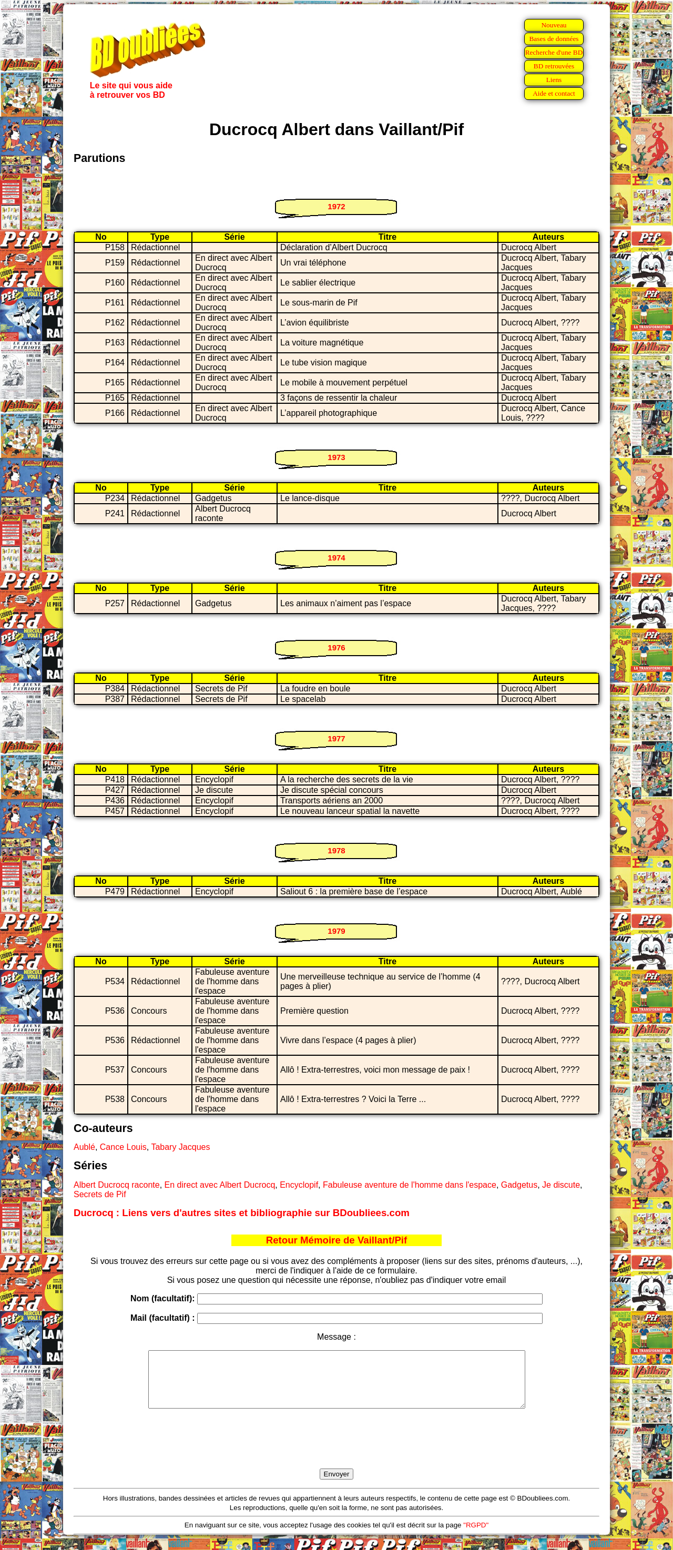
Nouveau (553, 25)
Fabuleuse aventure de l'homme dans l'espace (409, 1184)
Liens (554, 80)
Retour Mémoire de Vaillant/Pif (336, 1240)
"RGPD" (475, 1536)
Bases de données (553, 39)
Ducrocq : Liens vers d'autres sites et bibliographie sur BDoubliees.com (242, 1212)
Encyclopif (299, 1184)
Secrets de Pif (100, 1194)
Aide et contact (554, 93)
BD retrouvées (554, 66)
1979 (336, 930)
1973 (336, 457)
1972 (336, 206)
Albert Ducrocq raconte (117, 1184)
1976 (336, 647)
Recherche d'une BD (554, 52)
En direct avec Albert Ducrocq (220, 1184)
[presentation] (336, 1450)
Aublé (84, 1147)
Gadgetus (519, 1184)
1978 (336, 850)
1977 (336, 738)
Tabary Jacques (180, 1147)
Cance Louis (123, 1147)
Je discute (561, 1184)
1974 (336, 557)
